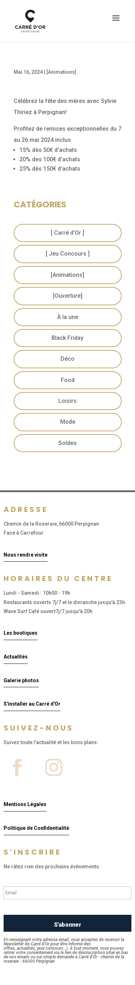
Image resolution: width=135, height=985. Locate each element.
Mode (67, 421)
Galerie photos (21, 680)
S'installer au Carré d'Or (32, 704)
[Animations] (61, 72)
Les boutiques (20, 633)
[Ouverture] (67, 295)
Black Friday (67, 337)
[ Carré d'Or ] (67, 232)
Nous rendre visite (26, 555)
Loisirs (67, 400)
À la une (67, 317)
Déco (67, 358)
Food (68, 380)
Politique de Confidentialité (36, 828)
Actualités (16, 657)
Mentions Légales (25, 804)
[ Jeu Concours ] (68, 253)
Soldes (67, 443)
